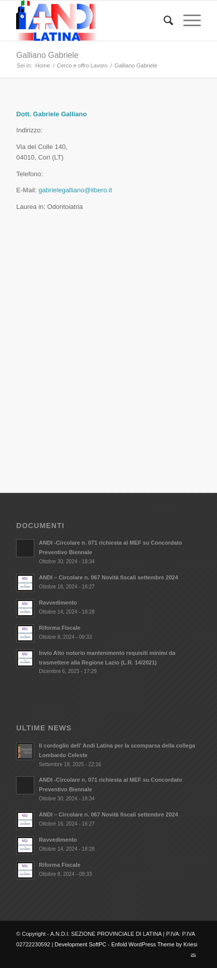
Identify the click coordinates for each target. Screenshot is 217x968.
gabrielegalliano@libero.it (75, 190)
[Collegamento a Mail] (193, 955)
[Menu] (187, 21)
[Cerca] (163, 21)
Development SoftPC (81, 944)
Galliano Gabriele (47, 55)
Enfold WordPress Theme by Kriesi (154, 944)
